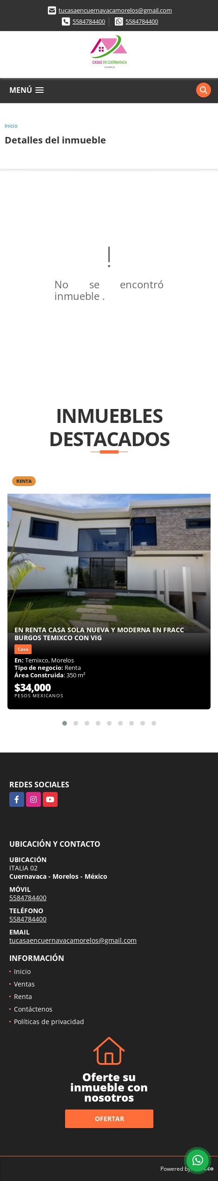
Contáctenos (33, 1009)
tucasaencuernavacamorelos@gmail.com (115, 10)
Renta (23, 996)
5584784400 (89, 21)
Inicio (11, 125)
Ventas (24, 984)
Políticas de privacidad (49, 1021)
